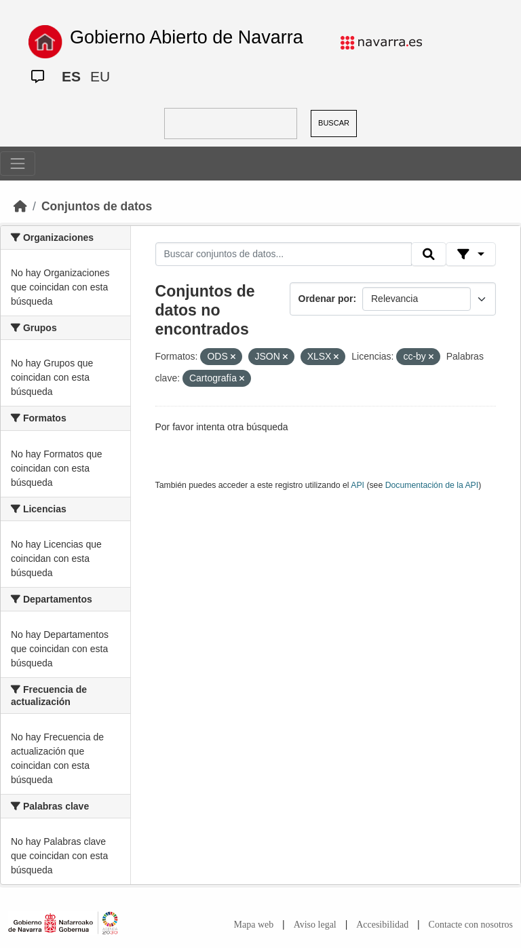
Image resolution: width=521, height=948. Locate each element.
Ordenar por (325, 298)
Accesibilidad (382, 924)
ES (71, 76)
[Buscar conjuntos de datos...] (283, 254)
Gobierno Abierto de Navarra (186, 37)
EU (100, 76)
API (357, 485)
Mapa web (254, 924)
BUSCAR (333, 123)
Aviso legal (315, 924)
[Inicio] (20, 206)
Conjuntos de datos (96, 206)
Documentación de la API (432, 485)
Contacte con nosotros (471, 924)
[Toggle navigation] (17, 163)
